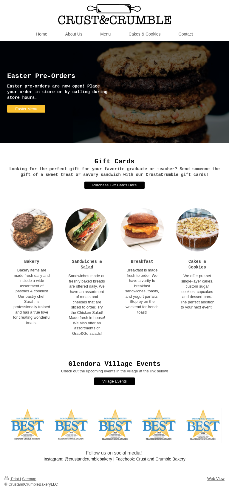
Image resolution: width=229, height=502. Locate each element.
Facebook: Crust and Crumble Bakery (150, 459)
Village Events (114, 381)
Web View (216, 478)
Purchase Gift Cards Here (114, 185)
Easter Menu (26, 109)
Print (12, 479)
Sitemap (29, 479)
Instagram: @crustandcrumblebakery (78, 459)
